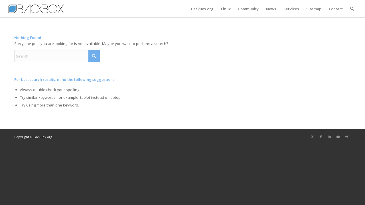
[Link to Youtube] (338, 136)
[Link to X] (312, 136)
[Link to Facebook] (321, 136)
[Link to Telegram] (346, 136)
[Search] (352, 8)
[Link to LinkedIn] (329, 136)
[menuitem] (202, 8)
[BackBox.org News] (35, 8)
